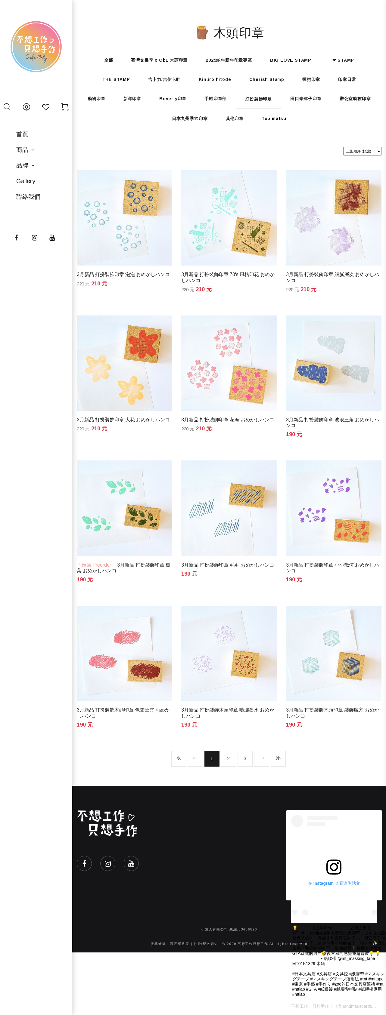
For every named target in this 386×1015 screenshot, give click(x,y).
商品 (22, 149)
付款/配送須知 (206, 944)
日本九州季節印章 (189, 118)
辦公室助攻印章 (355, 98)
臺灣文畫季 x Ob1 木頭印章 (159, 60)
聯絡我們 (28, 196)
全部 (108, 60)
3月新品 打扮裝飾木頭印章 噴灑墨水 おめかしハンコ (227, 712)
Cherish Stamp (266, 79)
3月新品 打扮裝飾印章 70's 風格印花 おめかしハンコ (228, 277)
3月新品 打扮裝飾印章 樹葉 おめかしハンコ (123, 567)
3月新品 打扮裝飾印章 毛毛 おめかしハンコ (227, 564)
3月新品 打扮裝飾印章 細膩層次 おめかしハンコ (332, 277)
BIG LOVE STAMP (290, 60)
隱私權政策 (179, 944)
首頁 (22, 134)
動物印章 (96, 98)
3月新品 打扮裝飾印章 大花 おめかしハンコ (123, 419)
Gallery (25, 181)
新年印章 (132, 98)
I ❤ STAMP (341, 60)
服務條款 (158, 944)
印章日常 (347, 79)
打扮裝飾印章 (258, 99)
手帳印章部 (215, 98)
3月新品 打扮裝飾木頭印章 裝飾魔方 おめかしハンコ (332, 712)
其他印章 (235, 118)
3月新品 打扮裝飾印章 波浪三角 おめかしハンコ (332, 422)
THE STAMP (116, 79)
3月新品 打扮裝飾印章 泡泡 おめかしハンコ (123, 274)
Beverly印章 (172, 98)
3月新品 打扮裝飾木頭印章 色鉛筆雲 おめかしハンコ (123, 712)
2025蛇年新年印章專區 (229, 60)
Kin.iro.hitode (215, 79)
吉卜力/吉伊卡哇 (164, 79)
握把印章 (311, 79)
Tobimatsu (274, 118)
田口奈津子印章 (306, 98)
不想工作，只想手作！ (312, 1006)
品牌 (22, 165)
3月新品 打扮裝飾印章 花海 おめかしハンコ (227, 419)
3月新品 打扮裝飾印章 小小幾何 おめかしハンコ (332, 567)
